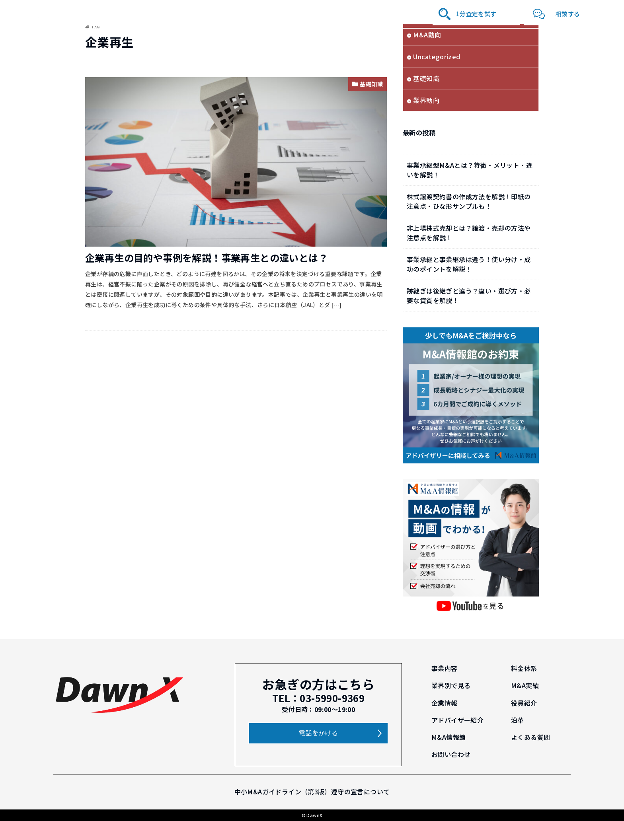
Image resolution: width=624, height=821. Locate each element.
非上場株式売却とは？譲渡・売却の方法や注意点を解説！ (469, 232)
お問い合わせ (450, 754)
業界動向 (426, 100)
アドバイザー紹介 (349, 14)
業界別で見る (207, 14)
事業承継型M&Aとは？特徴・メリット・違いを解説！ (469, 169)
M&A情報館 (413, 14)
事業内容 (141, 14)
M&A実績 (244, 14)
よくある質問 (530, 737)
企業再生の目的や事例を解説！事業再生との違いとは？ (206, 258)
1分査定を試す (476, 14)
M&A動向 (427, 34)
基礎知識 (371, 84)
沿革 (386, 14)
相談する (568, 14)
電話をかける (318, 732)
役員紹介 (306, 14)
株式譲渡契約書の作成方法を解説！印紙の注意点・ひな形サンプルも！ (469, 201)
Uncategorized (436, 56)
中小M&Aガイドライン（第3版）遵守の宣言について (312, 791)
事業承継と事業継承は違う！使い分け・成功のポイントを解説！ (469, 264)
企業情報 (275, 14)
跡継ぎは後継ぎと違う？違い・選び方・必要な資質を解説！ (469, 295)
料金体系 (171, 14)
